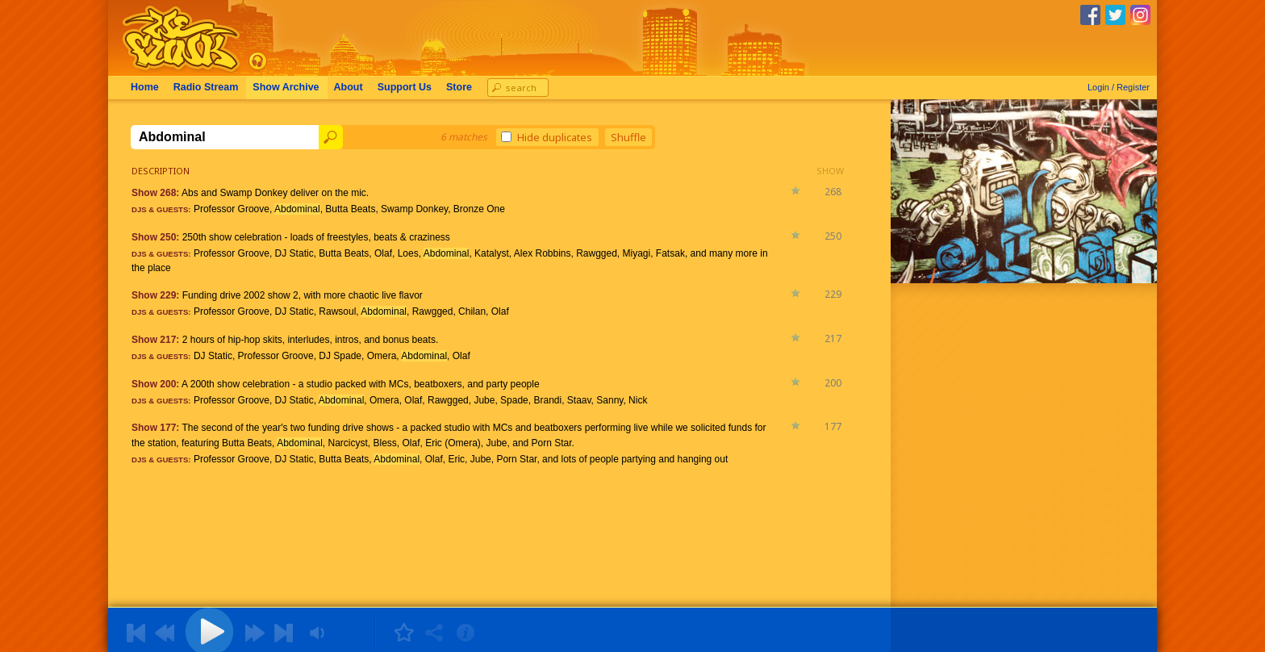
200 (833, 383)
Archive (286, 87)
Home (145, 87)
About (348, 87)
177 (833, 426)
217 (833, 338)
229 (833, 294)
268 (833, 192)
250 (833, 236)
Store (459, 87)
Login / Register (1119, 87)
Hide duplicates (546, 137)
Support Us (405, 87)
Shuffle (628, 137)
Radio (206, 87)
